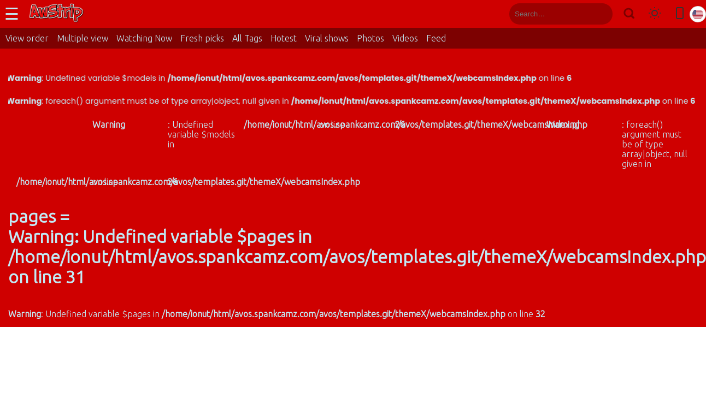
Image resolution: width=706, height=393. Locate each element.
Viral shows (327, 38)
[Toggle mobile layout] (680, 14)
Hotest (283, 38)
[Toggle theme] (654, 14)
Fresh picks (202, 38)
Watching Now (144, 38)
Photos (370, 38)
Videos (405, 38)
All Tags (247, 38)
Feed (436, 38)
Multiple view (82, 38)
